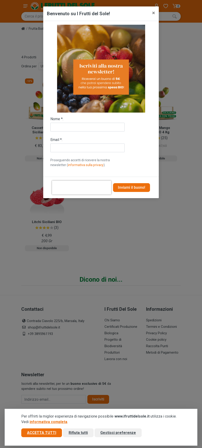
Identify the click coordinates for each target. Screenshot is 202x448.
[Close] (153, 12)
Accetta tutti (41, 432)
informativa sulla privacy (86, 165)
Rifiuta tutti (78, 432)
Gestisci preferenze (118, 432)
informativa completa (48, 422)
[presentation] (81, 187)
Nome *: (56, 119)
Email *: (56, 139)
